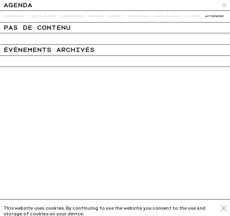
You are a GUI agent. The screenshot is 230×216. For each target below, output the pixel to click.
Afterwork (214, 16)
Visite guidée (43, 16)
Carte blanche (167, 16)
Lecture (193, 16)
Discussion (138, 16)
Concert (115, 16)
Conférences (72, 16)
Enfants (96, 16)
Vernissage (14, 16)
